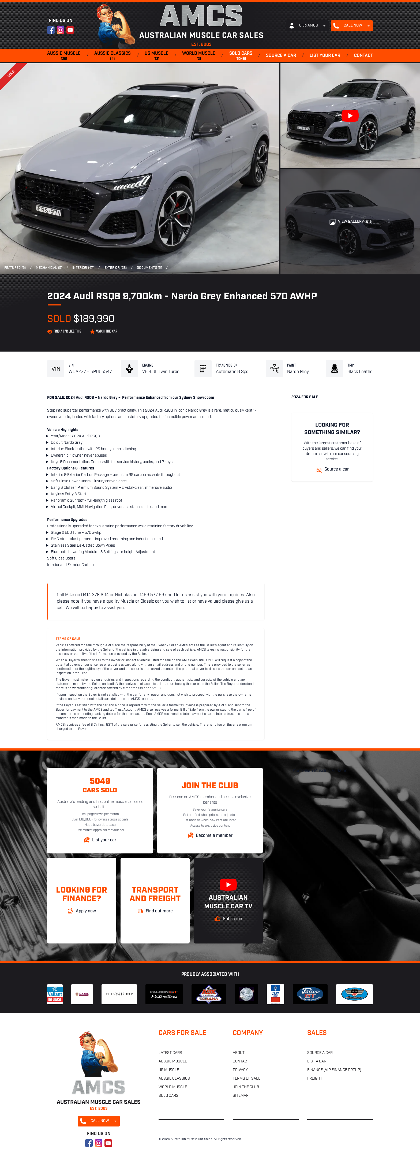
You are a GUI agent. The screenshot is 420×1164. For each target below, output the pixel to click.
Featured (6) (15, 268)
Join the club (246, 1087)
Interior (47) (83, 268)
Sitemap (241, 1096)
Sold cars (240, 56)
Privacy (240, 1070)
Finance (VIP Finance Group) (334, 1070)
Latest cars (170, 1053)
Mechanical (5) (49, 268)
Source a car (281, 56)
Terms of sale (246, 1079)
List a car (316, 1061)
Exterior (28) (115, 268)
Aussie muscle (64, 56)
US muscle (156, 56)
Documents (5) (149, 268)
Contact (363, 56)
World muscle (198, 56)
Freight (314, 1079)
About (239, 1053)
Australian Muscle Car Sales (320, 771)
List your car (325, 56)
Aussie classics (112, 56)
